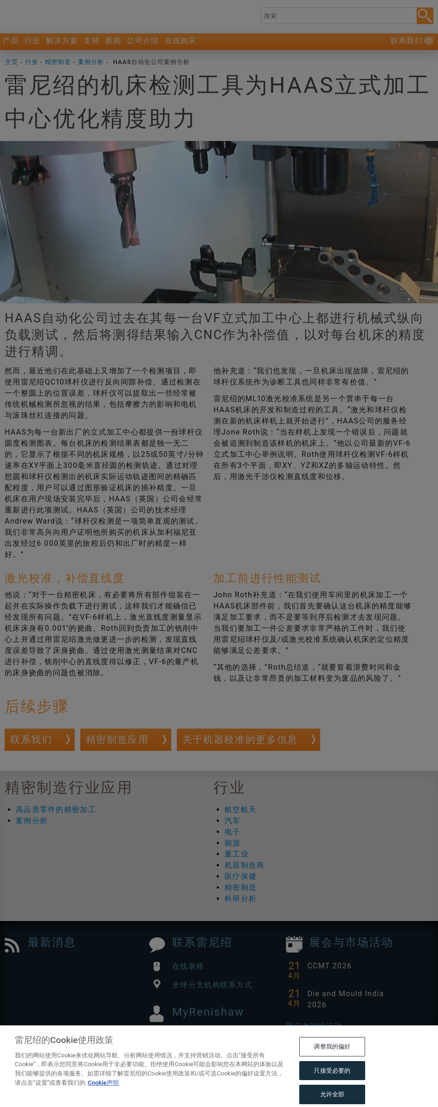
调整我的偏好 (332, 1060)
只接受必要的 (332, 1084)
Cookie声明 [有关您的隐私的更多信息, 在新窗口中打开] (103, 1096)
